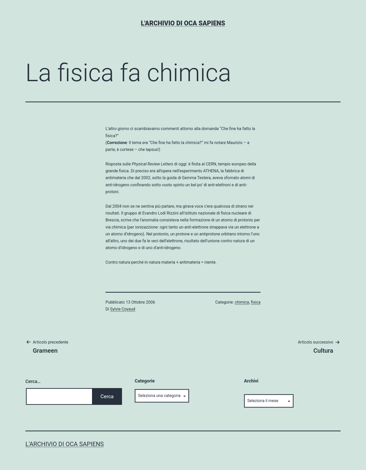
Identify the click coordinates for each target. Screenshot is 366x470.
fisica (256, 302)
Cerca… (32, 381)
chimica (242, 302)
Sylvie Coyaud (122, 309)
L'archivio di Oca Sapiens (183, 23)
